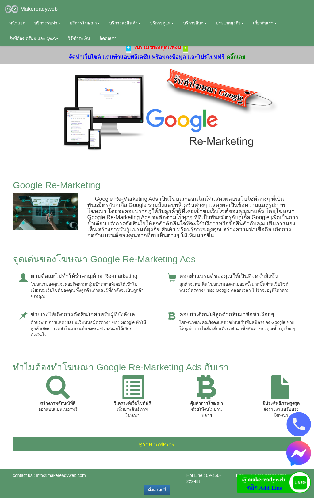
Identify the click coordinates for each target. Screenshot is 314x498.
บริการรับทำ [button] (47, 23)
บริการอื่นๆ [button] (195, 23)
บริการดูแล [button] (162, 23)
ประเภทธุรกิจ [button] (230, 23)
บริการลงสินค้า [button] (125, 23)
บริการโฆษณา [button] (85, 23)
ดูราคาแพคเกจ (157, 444)
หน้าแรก (17, 23)
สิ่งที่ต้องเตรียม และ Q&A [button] (34, 38)
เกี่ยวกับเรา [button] (265, 23)
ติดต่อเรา (108, 38)
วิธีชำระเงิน (79, 38)
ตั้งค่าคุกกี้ (157, 489)
